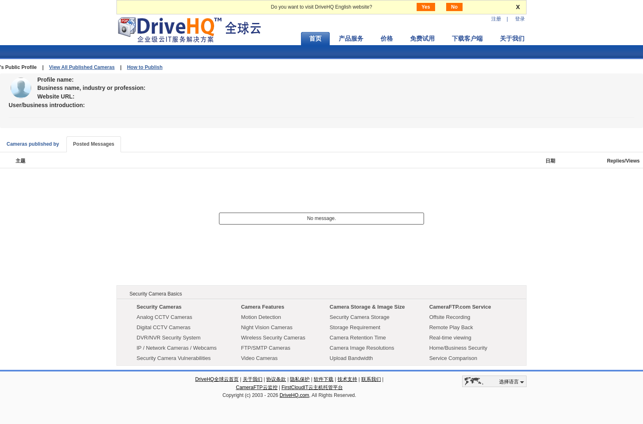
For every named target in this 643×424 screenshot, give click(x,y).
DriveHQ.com (294, 395)
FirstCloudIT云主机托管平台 (311, 387)
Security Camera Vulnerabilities (174, 358)
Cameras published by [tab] (33, 144)
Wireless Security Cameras (273, 338)
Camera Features (263, 307)
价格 (387, 38)
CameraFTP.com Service (460, 307)
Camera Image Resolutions (362, 348)
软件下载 (323, 379)
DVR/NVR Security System (169, 338)
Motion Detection (261, 317)
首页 (315, 38)
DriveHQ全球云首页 (217, 379)
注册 (496, 19)
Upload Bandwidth (351, 358)
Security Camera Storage (360, 317)
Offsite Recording (449, 317)
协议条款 (276, 379)
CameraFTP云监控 (256, 387)
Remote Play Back (451, 327)
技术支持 (347, 379)
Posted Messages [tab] (93, 144)
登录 (520, 19)
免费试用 (422, 38)
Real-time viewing (450, 338)
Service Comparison (453, 358)
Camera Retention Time (358, 338)
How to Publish (145, 67)
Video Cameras (259, 358)
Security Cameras (159, 307)
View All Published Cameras (82, 67)
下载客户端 (467, 38)
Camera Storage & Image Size (367, 307)
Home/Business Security (458, 348)
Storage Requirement (355, 327)
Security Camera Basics (156, 294)
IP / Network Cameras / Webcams (177, 348)
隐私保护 (300, 379)
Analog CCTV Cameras (164, 317)
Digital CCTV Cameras (163, 327)
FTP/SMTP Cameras (265, 348)
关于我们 (512, 38)
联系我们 (371, 379)
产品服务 (351, 38)
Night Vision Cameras (266, 327)
